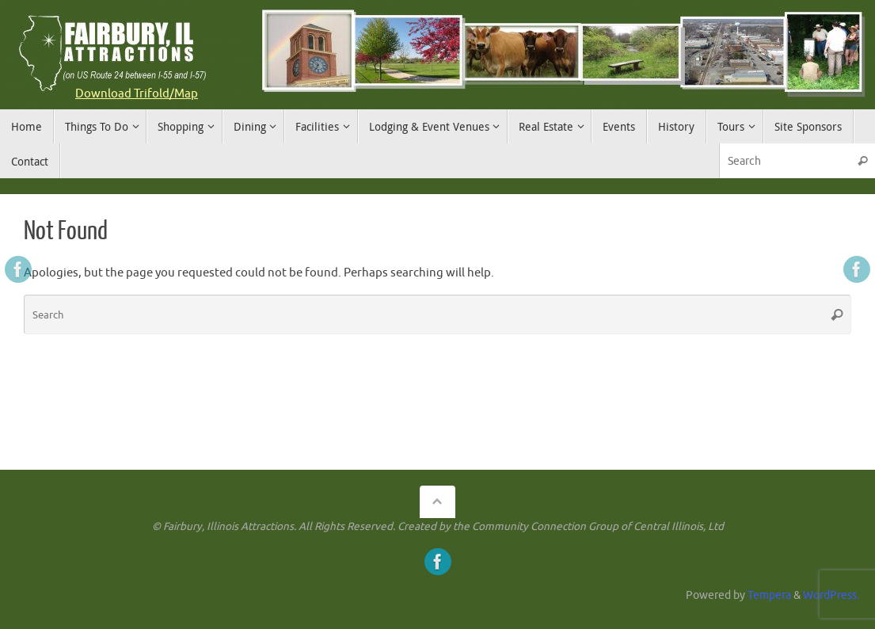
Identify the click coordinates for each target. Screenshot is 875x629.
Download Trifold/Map (136, 93)
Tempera (769, 595)
